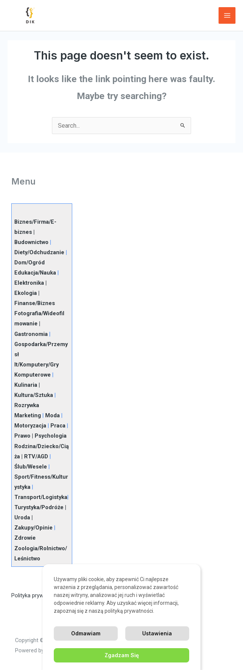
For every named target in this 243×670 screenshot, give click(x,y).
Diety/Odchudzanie (39, 252)
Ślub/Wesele (30, 466)
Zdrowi (23, 537)
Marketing (27, 415)
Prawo (22, 435)
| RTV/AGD (34, 456)
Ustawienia (157, 633)
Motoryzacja (30, 425)
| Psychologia (48, 435)
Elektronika (29, 282)
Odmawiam (85, 633)
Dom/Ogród (29, 262)
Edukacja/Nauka (35, 272)
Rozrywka (26, 405)
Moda (52, 415)
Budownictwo (31, 242)
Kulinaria (25, 385)
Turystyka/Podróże (39, 507)
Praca (57, 425)
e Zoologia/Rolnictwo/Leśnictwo (40, 548)
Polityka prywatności (36, 595)
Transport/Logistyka (40, 497)
